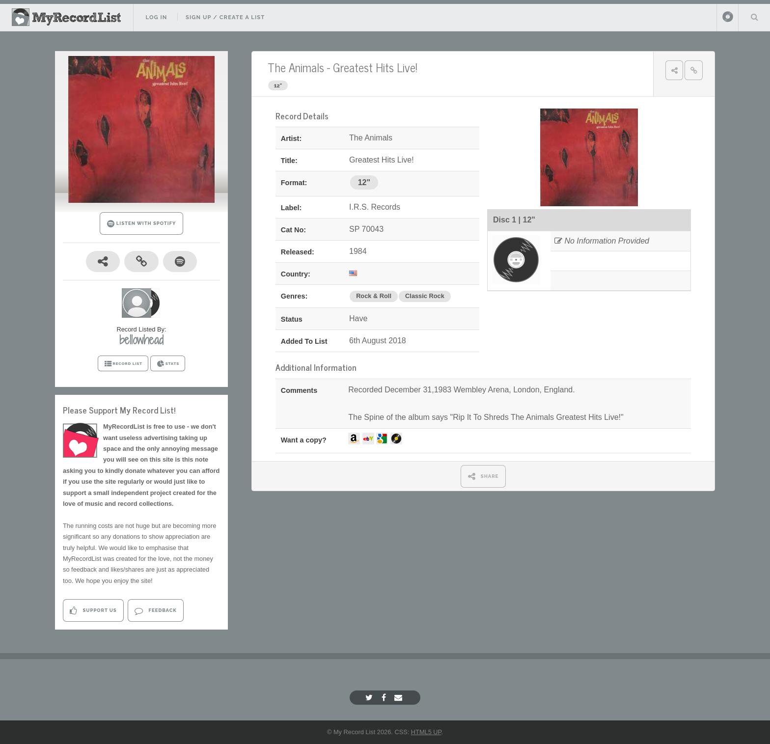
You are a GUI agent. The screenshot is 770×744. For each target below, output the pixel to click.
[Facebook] (385, 697)
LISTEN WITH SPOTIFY (141, 224)
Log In (156, 17)
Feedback (155, 610)
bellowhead (141, 340)
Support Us (93, 610)
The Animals (296, 67)
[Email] (399, 697)
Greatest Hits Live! (375, 67)
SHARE (483, 476)
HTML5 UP (426, 732)
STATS (167, 363)
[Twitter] (370, 697)
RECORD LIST (123, 363)
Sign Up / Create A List (225, 17)
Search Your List (754, 16)
